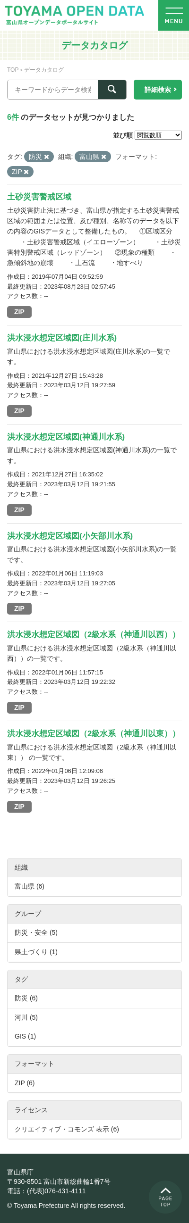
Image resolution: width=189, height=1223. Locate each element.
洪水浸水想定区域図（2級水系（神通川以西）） (93, 634)
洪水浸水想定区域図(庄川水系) (62, 337)
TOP (12, 70)
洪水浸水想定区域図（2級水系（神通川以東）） (93, 733)
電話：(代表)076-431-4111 (46, 1191)
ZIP (19, 312)
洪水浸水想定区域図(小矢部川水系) (70, 536)
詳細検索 (158, 89)
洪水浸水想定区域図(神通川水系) (66, 437)
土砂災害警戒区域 (39, 196)
